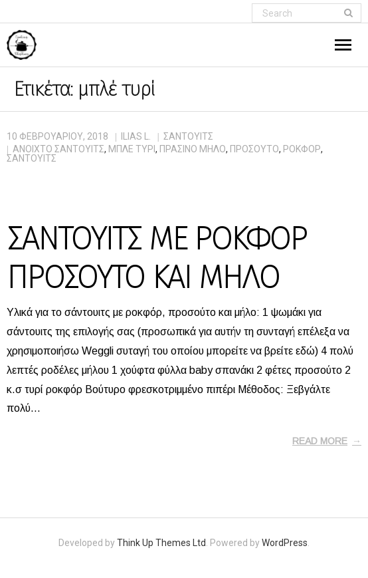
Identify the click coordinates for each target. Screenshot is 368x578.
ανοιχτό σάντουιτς (58, 149)
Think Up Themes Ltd (161, 542)
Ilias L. (136, 136)
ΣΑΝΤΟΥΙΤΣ (188, 136)
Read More (319, 441)
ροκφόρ (302, 149)
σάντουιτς (31, 158)
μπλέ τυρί (131, 149)
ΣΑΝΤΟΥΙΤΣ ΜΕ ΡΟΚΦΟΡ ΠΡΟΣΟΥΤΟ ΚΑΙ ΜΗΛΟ (156, 258)
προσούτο (254, 149)
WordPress (285, 542)
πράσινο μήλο (192, 149)
